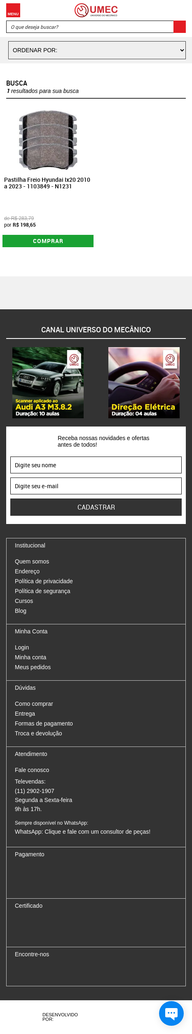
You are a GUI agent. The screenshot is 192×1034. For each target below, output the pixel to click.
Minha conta (30, 657)
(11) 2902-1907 (34, 791)
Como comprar (34, 703)
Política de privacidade (44, 581)
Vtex (134, 1017)
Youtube (64, 971)
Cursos (24, 601)
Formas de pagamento (44, 723)
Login (22, 647)
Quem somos (32, 561)
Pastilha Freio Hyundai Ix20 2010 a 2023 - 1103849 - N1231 (47, 183)
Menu (13, 10)
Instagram (35, 971)
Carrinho (177, 10)
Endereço (27, 571)
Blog (20, 610)
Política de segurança (42, 591)
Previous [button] (6, 382)
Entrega (25, 713)
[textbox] (96, 27)
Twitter (50, 971)
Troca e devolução (38, 733)
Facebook (21, 971)
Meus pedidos (33, 667)
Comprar (48, 241)
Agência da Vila (103, 1017)
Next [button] (186, 382)
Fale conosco (32, 770)
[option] (48, 383)
